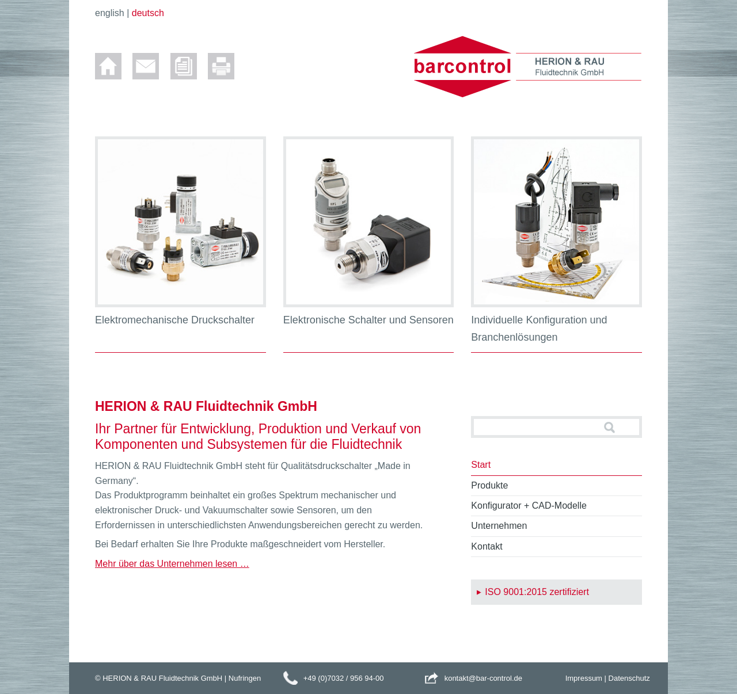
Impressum (583, 678)
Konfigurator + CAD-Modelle (529, 505)
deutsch (148, 13)
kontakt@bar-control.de (483, 678)
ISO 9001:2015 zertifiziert (537, 592)
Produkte (489, 485)
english (109, 13)
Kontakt (486, 546)
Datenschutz (629, 678)
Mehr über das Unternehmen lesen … (172, 564)
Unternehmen (499, 526)
